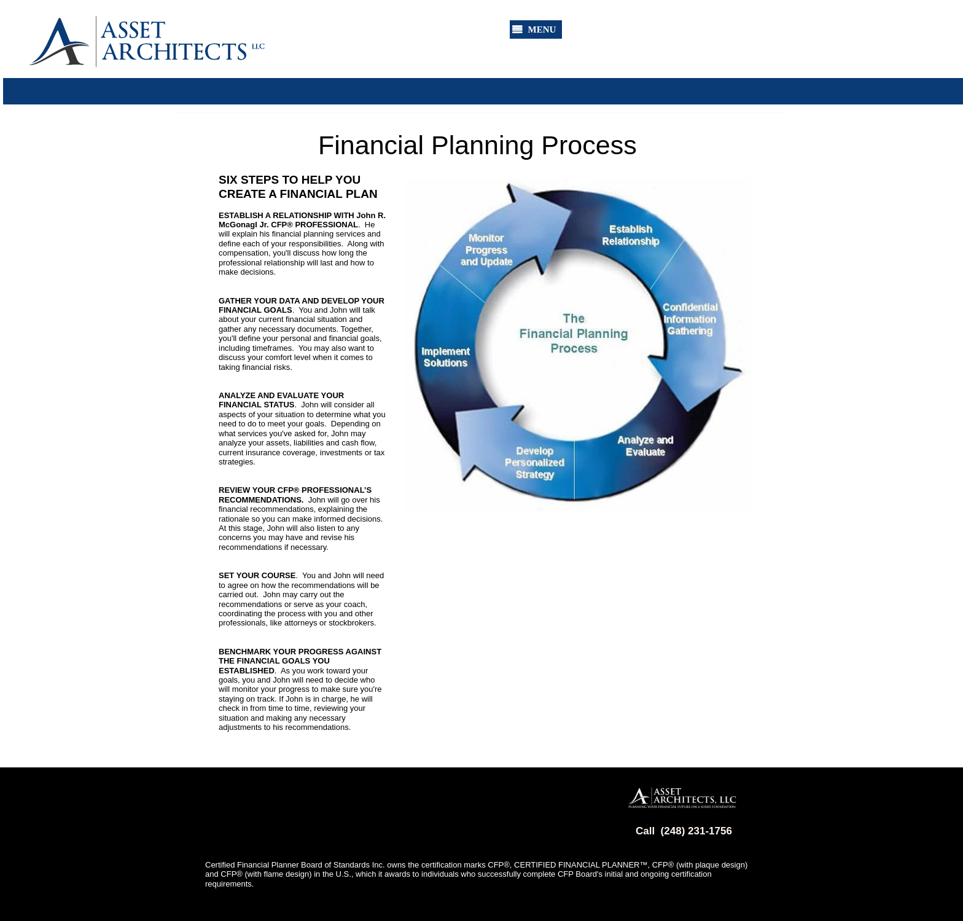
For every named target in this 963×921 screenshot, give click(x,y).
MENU (542, 29)
